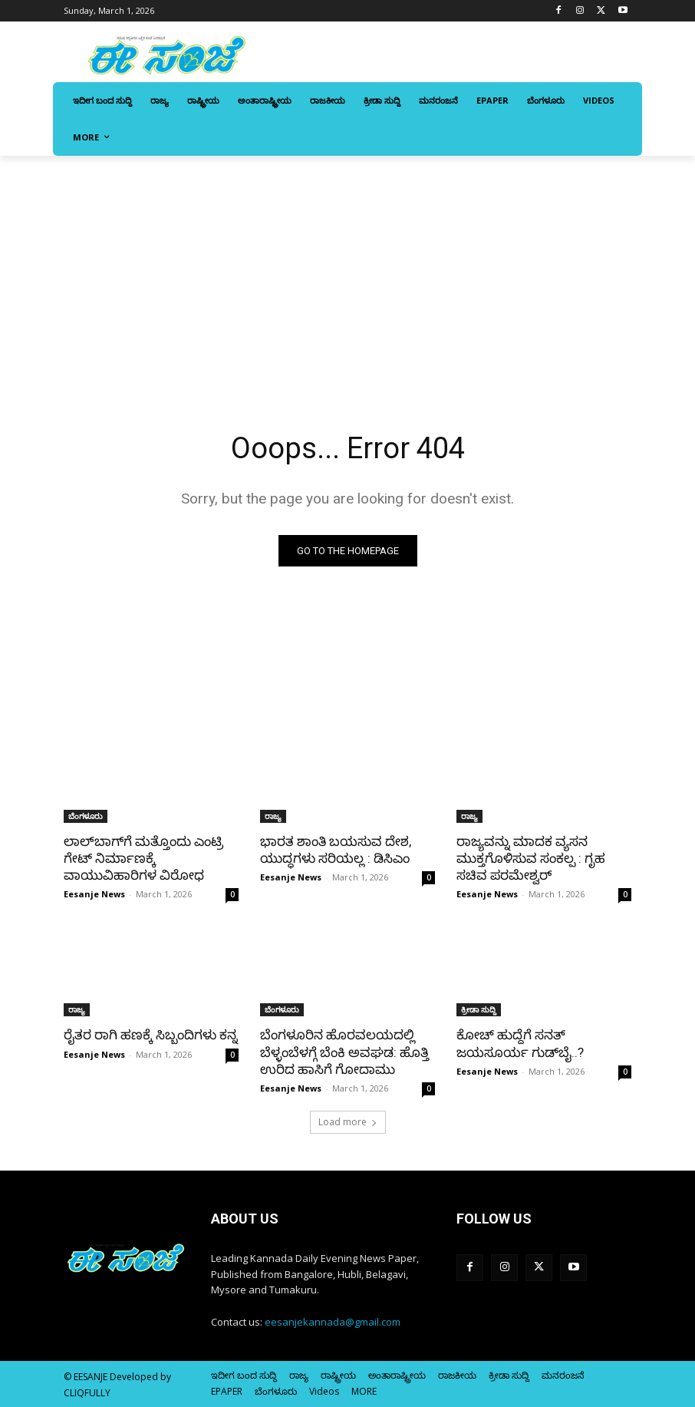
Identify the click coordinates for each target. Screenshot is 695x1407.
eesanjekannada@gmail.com (332, 1322)
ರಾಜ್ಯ (273, 816)
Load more (347, 1121)
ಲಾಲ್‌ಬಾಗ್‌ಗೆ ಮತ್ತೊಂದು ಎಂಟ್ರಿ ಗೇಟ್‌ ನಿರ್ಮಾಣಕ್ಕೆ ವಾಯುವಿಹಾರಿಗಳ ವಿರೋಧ (143, 858)
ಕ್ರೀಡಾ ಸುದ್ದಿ (478, 1009)
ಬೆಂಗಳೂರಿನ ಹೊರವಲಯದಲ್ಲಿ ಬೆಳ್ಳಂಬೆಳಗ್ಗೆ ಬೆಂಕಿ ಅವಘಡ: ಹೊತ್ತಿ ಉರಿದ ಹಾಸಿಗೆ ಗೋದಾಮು (344, 1051)
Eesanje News (94, 894)
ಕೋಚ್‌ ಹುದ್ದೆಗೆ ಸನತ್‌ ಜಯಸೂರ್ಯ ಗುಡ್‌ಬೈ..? (520, 1043)
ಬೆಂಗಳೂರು (85, 816)
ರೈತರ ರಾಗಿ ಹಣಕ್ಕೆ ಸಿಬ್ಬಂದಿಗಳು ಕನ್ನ (151, 1034)
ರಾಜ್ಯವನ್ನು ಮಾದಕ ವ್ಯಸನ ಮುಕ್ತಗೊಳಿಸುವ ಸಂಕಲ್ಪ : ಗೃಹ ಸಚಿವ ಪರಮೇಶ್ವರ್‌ (530, 858)
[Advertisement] (347, 270)
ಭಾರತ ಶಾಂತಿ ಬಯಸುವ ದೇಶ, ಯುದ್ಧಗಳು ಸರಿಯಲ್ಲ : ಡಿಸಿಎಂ (335, 850)
